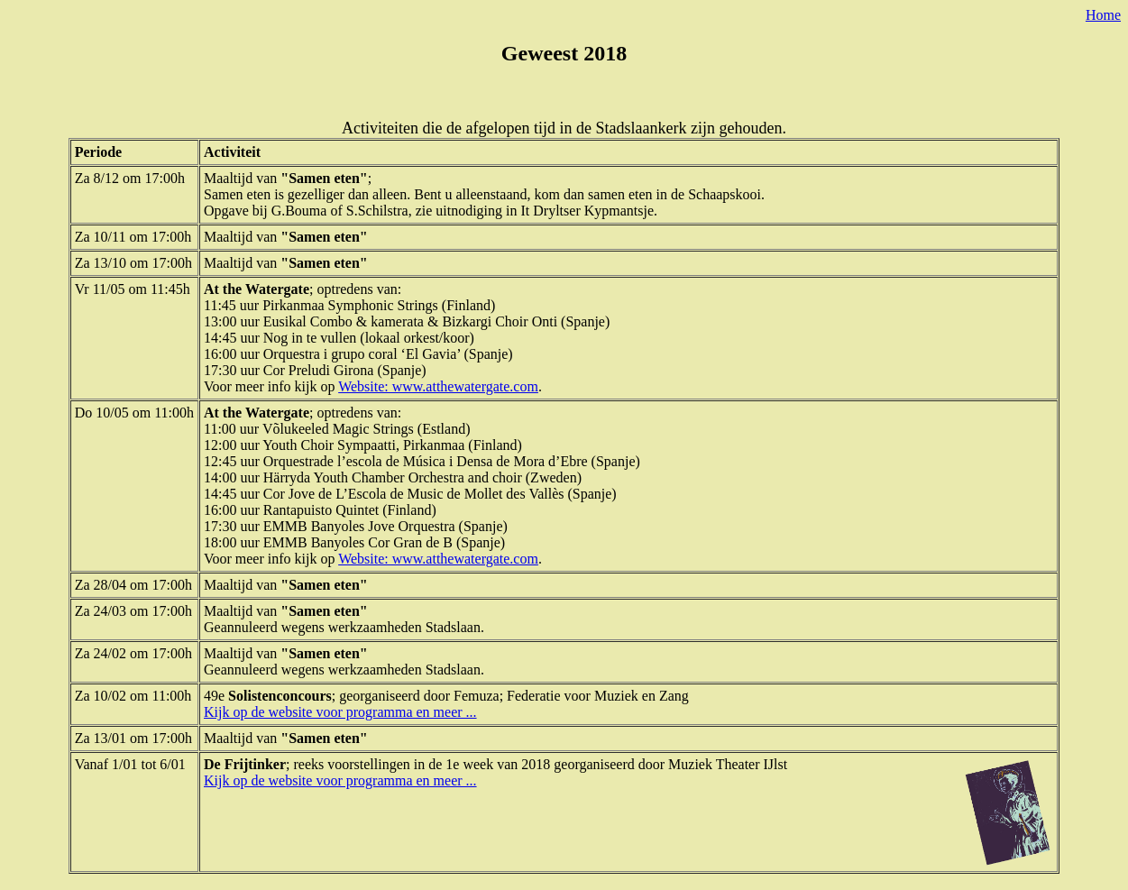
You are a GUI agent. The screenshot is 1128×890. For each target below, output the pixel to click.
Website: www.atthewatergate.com (438, 386)
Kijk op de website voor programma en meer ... (340, 712)
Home (1103, 15)
